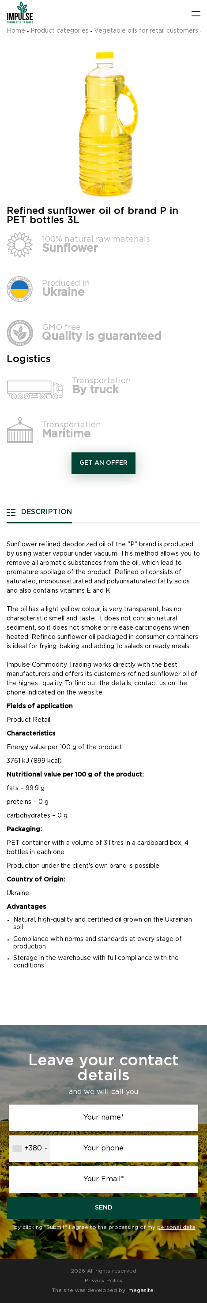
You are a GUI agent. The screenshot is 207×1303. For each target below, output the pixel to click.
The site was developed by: (103, 1290)
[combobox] (29, 1148)
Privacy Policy (104, 1280)
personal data (176, 1227)
